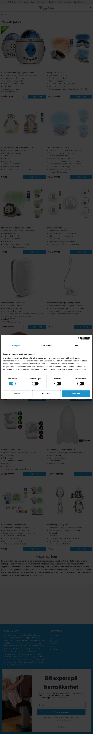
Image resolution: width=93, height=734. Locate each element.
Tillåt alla (76, 394)
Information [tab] (46, 345)
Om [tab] (76, 345)
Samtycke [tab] (16, 345)
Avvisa (17, 394)
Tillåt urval (46, 394)
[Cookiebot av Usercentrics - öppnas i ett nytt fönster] (79, 338)
